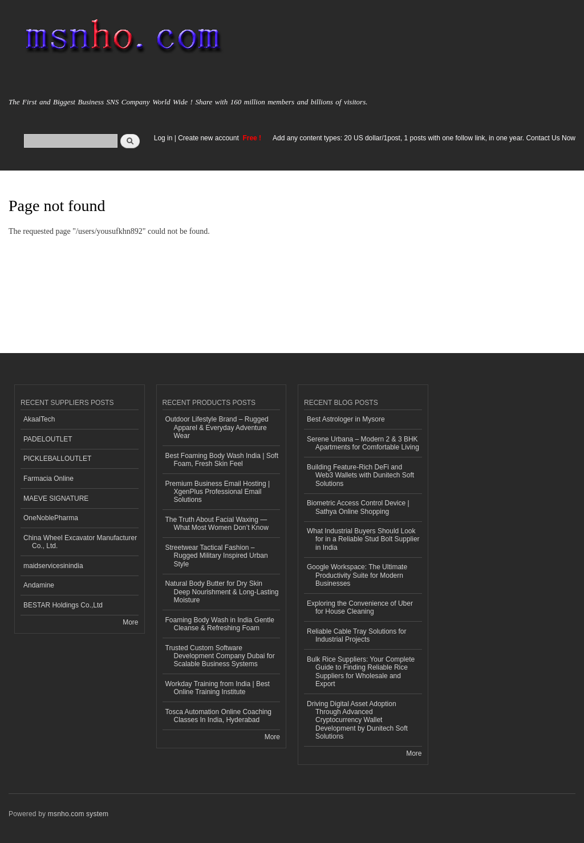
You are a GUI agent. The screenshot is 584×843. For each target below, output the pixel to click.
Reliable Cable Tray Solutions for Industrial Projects (357, 635)
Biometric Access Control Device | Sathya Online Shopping (358, 507)
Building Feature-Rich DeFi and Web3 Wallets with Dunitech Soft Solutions (360, 475)
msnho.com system (78, 814)
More (130, 622)
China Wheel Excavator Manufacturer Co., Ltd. (80, 542)
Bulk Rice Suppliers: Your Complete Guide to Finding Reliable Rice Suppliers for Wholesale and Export (361, 671)
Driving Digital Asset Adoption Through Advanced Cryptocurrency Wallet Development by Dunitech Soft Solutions (357, 720)
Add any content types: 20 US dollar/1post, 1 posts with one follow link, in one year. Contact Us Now (424, 138)
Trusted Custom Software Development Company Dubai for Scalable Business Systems (220, 656)
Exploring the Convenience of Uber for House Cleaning (360, 607)
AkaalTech (39, 419)
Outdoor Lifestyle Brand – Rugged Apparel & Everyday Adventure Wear (217, 427)
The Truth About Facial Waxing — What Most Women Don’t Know (217, 524)
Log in (163, 138)
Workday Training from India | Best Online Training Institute (217, 688)
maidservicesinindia (53, 566)
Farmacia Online (48, 479)
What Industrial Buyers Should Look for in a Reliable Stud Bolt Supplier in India (363, 539)
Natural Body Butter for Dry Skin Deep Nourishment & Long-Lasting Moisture (222, 591)
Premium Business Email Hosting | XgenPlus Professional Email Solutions (217, 492)
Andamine (38, 585)
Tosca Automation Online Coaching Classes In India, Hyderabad (218, 716)
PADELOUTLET (47, 439)
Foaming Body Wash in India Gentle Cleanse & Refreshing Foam (219, 624)
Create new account (209, 138)
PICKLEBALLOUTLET (57, 459)
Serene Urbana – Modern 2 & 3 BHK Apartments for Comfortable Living (363, 443)
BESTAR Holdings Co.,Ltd (63, 605)
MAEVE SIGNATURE (55, 498)
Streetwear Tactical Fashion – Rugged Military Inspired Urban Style (216, 556)
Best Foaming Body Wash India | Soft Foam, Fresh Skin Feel (222, 460)
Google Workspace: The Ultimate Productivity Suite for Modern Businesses (357, 575)
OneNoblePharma (50, 518)
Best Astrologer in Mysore (346, 419)
